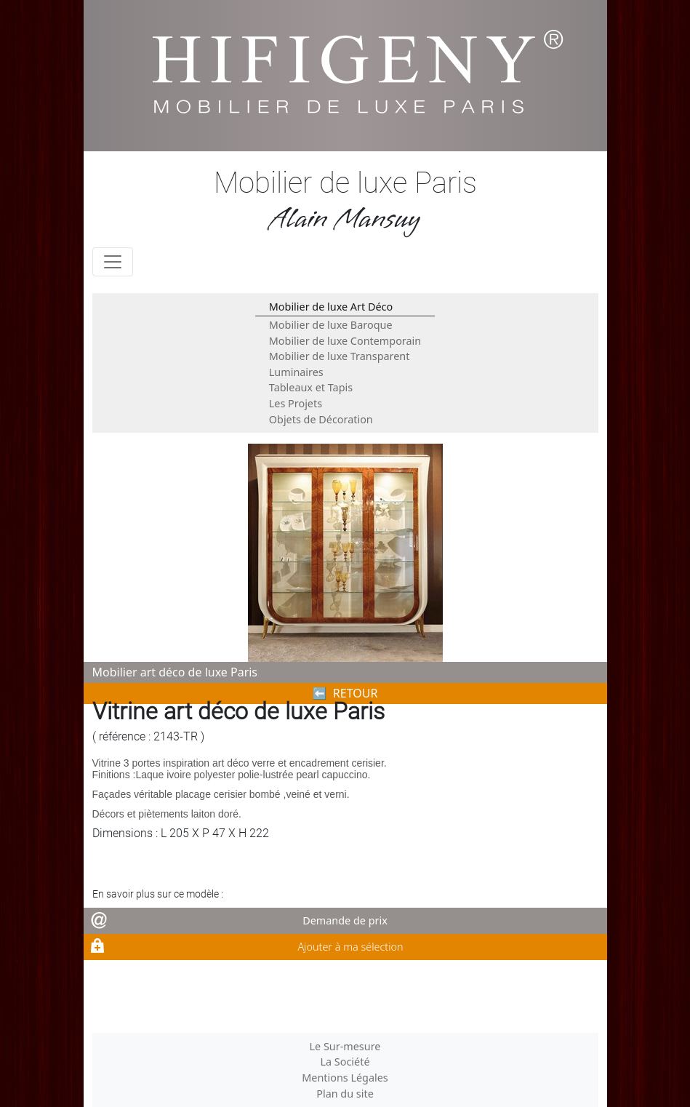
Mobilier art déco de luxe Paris (175, 672)
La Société (344, 1061)
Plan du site (345, 1093)
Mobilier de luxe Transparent (339, 356)
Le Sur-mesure (345, 1046)
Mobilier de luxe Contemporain (345, 341)
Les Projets (295, 403)
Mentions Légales (345, 1077)
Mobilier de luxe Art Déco (331, 306)
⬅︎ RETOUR (345, 693)
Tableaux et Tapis (311, 387)
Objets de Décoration (321, 419)
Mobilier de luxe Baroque (331, 325)
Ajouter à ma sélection (350, 947)
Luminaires (296, 372)
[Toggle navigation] (112, 261)
